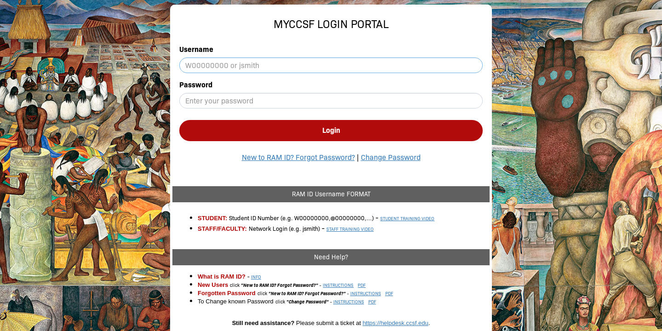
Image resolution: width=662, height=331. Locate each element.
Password (195, 84)
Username (196, 49)
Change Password (391, 157)
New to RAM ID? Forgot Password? (298, 157)
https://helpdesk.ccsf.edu (395, 323)
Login (331, 130)
